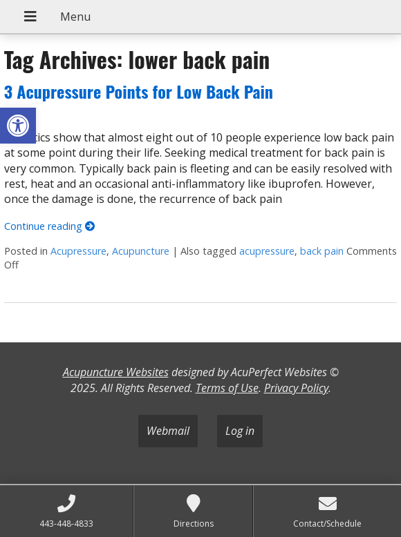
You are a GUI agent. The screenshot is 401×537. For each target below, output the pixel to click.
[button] (18, 126)
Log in (239, 430)
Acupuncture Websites (116, 372)
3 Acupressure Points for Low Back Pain (138, 91)
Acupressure (78, 250)
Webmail (168, 430)
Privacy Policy (296, 388)
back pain (322, 250)
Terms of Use (227, 388)
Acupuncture (140, 250)
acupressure (267, 250)
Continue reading (49, 226)
